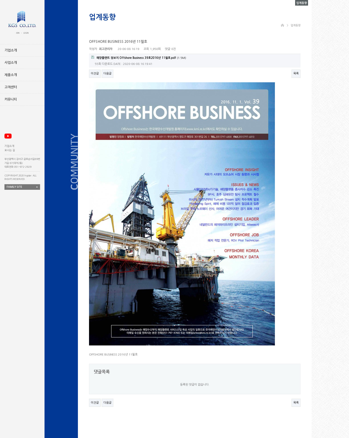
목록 (296, 73)
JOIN (18, 33)
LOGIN (26, 33)
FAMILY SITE (14, 187)
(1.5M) (138, 57)
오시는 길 (9, 150)
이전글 (95, 73)
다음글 (107, 73)
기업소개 (9, 146)
